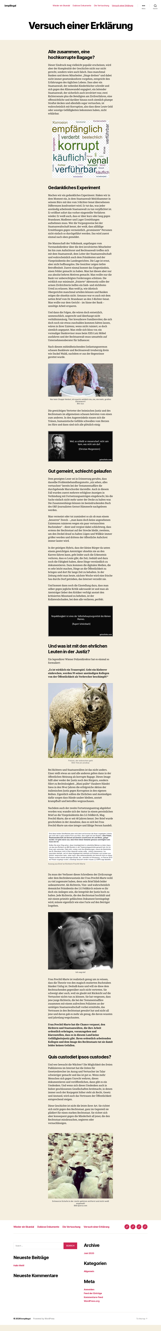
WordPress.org (92, 1307)
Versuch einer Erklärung (122, 5)
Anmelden (89, 1295)
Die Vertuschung (101, 5)
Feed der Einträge (94, 1299)
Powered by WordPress (44, 1324)
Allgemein (89, 1277)
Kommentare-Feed (94, 1303)
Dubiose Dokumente (82, 5)
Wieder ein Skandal (61, 5)
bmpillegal (10, 5)
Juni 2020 (89, 1259)
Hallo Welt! (19, 1271)
